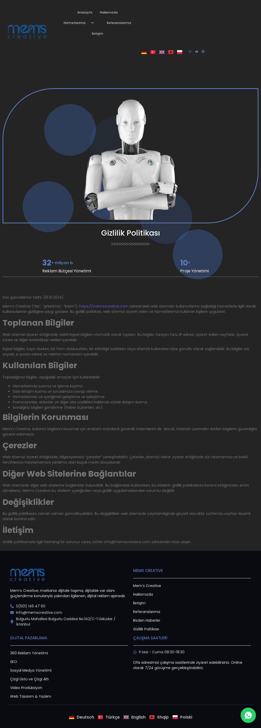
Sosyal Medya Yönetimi (30, 670)
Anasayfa (84, 12)
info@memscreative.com (127, 541)
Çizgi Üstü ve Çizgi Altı (29, 679)
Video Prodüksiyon (26, 687)
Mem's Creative (147, 585)
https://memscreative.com (103, 306)
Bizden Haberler (146, 620)
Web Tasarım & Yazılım (30, 696)
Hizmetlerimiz (81, 23)
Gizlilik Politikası (146, 629)
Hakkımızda (109, 12)
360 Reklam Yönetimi (29, 653)
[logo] (27, 575)
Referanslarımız (119, 23)
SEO (13, 661)
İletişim (97, 33)
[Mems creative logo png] (27, 32)
